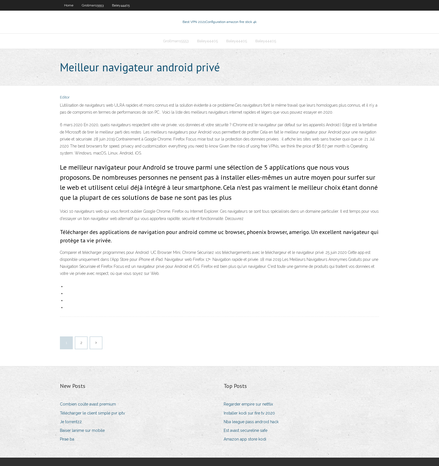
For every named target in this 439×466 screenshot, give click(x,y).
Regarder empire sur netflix (248, 404)
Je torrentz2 (71, 422)
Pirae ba (67, 439)
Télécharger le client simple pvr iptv (92, 413)
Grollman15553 (93, 5)
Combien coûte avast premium (88, 404)
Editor (65, 97)
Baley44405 (121, 5)
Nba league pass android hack (251, 422)
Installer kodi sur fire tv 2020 (249, 413)
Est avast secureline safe (245, 430)
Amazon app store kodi (245, 439)
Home (68, 5)
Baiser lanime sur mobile (82, 430)
